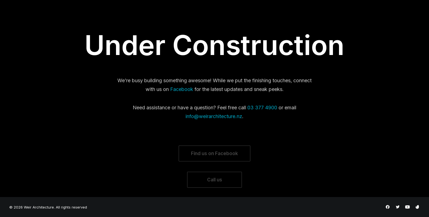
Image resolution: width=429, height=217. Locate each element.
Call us (214, 187)
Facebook (181, 94)
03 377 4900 (262, 113)
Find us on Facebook (214, 161)
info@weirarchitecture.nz (213, 122)
